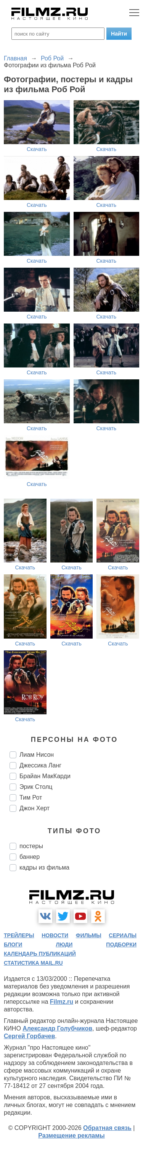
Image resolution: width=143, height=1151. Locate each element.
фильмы (88, 935)
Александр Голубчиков (57, 1028)
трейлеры (19, 935)
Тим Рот (30, 797)
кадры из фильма (44, 867)
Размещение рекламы (71, 1135)
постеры (31, 846)
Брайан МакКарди (45, 776)
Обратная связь (107, 1128)
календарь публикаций (40, 954)
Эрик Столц (36, 787)
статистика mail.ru (33, 963)
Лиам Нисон (36, 754)
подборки (121, 944)
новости (55, 935)
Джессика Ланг (40, 765)
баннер (29, 856)
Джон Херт (34, 808)
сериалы (123, 935)
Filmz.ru (61, 1001)
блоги (13, 944)
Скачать (37, 149)
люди (64, 944)
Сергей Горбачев (29, 1036)
